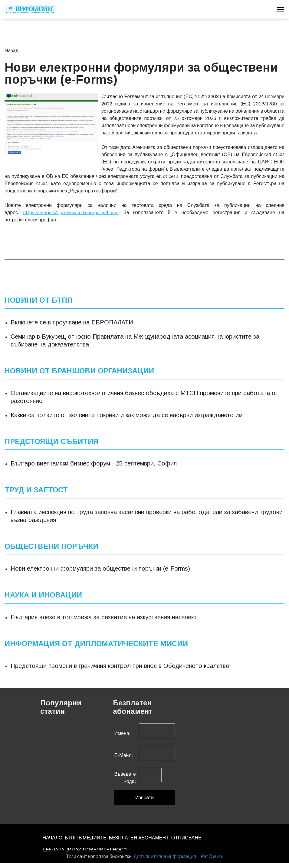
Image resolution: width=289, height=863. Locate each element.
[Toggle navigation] (280, 9)
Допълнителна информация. (165, 856)
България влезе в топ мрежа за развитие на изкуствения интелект (104, 617)
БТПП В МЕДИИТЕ (86, 837)
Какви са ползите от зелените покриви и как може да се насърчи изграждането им (127, 415)
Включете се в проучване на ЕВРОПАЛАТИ (72, 322)
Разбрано (211, 856)
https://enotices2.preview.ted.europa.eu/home (71, 212)
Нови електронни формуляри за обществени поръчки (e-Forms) (100, 568)
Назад (11, 50)
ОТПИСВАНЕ (186, 837)
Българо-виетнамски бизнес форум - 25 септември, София (94, 463)
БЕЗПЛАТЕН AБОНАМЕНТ (139, 837)
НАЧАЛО (53, 837)
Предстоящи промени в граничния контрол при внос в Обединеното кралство (120, 665)
